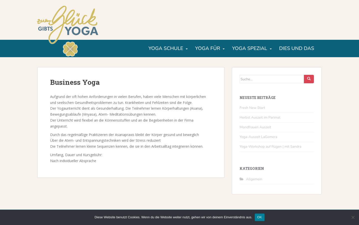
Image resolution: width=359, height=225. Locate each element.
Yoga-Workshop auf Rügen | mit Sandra (270, 146)
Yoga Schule (165, 48)
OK (259, 217)
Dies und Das (296, 48)
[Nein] (352, 217)
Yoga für (207, 48)
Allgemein (254, 179)
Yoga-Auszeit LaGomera (258, 137)
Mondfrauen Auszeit (255, 127)
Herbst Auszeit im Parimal (260, 117)
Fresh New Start (252, 107)
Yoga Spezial (249, 48)
